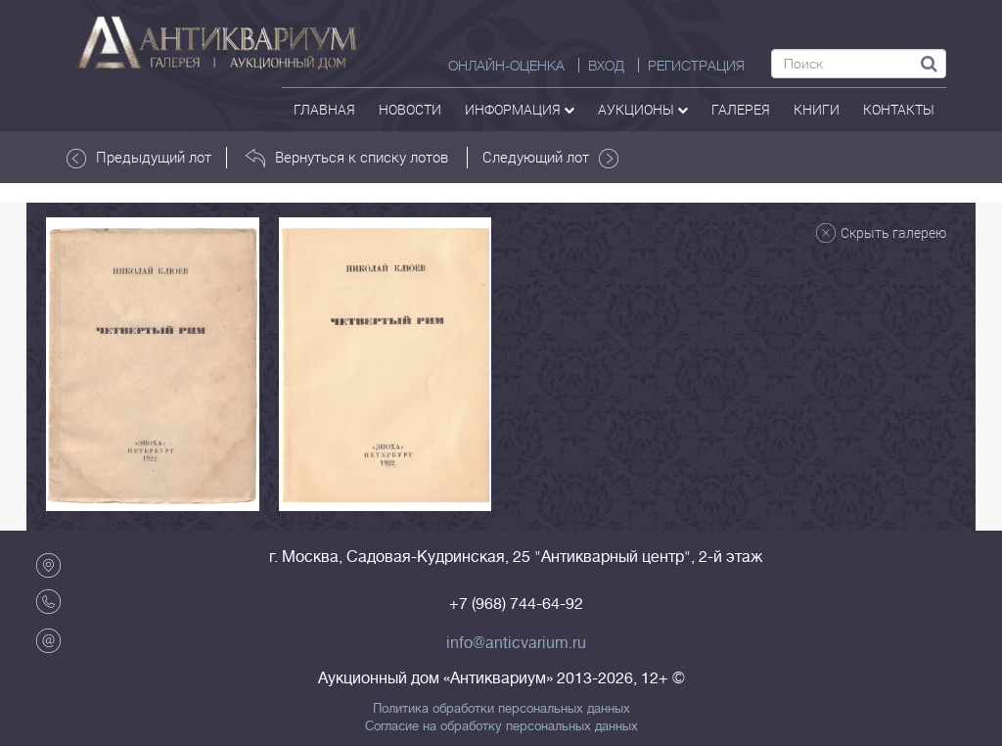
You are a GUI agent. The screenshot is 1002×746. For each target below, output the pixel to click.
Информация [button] (519, 109)
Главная (324, 109)
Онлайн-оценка (506, 65)
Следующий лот (550, 157)
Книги (817, 109)
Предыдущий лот (139, 157)
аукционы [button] (643, 109)
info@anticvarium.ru (516, 643)
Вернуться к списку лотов (347, 157)
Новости (410, 109)
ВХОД (606, 65)
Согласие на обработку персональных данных (501, 726)
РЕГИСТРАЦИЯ (696, 65)
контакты (898, 109)
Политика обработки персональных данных (501, 709)
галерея (740, 109)
